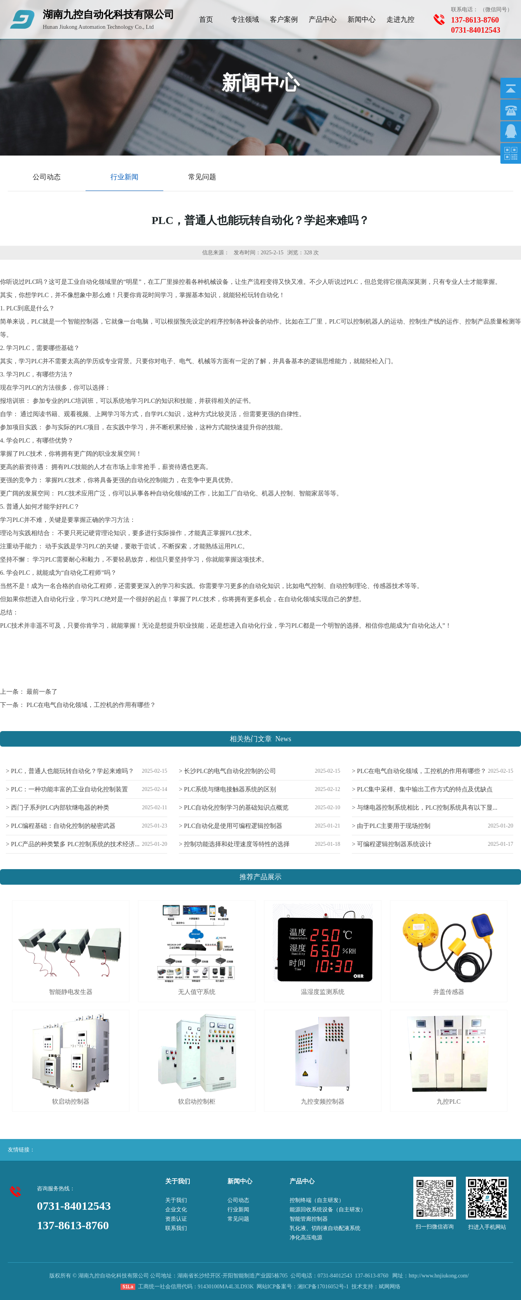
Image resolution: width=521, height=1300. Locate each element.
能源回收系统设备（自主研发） (328, 1210)
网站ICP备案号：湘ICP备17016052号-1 (303, 1287)
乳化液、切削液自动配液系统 (325, 1228)
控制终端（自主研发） (317, 1200)
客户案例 (284, 19)
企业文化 (176, 1210)
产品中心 (323, 19)
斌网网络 (389, 1287)
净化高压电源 (306, 1238)
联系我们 (176, 1228)
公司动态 (238, 1200)
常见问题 (238, 1219)
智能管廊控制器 (309, 1219)
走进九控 (400, 19)
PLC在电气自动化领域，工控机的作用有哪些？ (91, 705)
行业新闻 (238, 1210)
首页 (206, 19)
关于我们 (176, 1200)
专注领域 (245, 19)
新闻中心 (362, 19)
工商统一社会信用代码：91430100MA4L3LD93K (196, 1287)
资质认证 (176, 1219)
